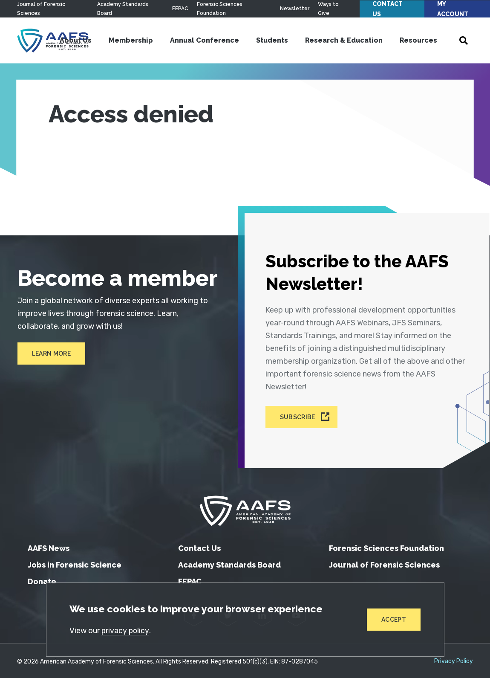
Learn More (51, 353)
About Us (76, 40)
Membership (131, 40)
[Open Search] (463, 40)
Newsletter (294, 9)
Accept (393, 619)
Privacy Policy (453, 659)
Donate (42, 579)
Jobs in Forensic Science (74, 562)
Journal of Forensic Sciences (384, 562)
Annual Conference (204, 40)
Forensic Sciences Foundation (386, 546)
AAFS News (48, 546)
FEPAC (180, 9)
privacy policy (126, 630)
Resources (418, 40)
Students (272, 40)
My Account (452, 8)
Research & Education (344, 40)
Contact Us (387, 8)
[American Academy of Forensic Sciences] (245, 508)
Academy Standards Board (229, 562)
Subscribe (299, 415)
